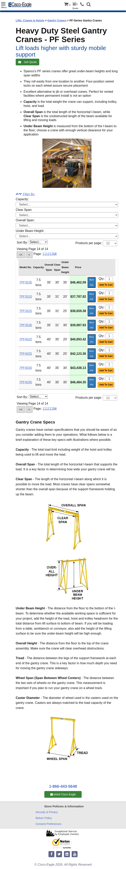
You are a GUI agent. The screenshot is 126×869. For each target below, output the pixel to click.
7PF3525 (25, 311)
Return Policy (44, 818)
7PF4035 (25, 382)
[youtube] (75, 854)
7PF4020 (25, 339)
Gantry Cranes (56, 20)
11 (44, 254)
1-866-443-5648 (63, 786)
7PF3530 (25, 325)
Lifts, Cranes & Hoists (30, 20)
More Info (91, 282)
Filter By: (25, 194)
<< (20, 254)
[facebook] (51, 854)
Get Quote (27, 62)
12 (48, 254)
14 (55, 254)
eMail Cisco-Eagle (63, 794)
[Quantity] (109, 278)
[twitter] (59, 854)
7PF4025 (25, 353)
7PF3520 (25, 296)
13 (51, 254)
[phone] (83, 4)
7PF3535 (25, 282)
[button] (89, 4)
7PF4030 (25, 368)
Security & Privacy (47, 812)
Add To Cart (106, 284)
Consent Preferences (48, 823)
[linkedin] (67, 854)
